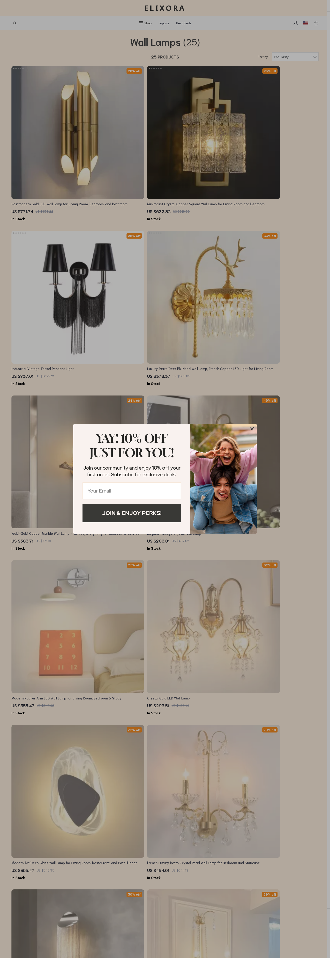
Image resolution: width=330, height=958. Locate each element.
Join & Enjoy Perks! (132, 513)
